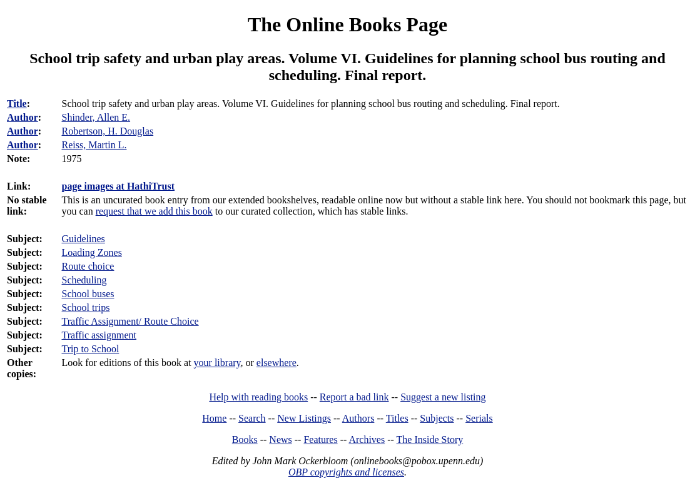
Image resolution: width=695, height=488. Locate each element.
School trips (85, 307)
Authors (358, 418)
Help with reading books (258, 397)
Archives (366, 439)
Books (245, 439)
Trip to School (90, 348)
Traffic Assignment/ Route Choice (129, 321)
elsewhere (276, 362)
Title (17, 103)
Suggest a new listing (442, 397)
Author (22, 117)
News (280, 439)
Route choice (87, 266)
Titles (397, 418)
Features (320, 439)
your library (217, 362)
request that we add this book (154, 211)
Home (214, 418)
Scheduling (83, 280)
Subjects (437, 418)
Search (252, 418)
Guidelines (82, 238)
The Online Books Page (347, 24)
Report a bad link (354, 397)
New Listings (304, 418)
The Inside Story (430, 439)
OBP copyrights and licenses (346, 472)
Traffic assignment (98, 335)
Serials (479, 418)
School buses (87, 293)
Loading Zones (91, 252)
